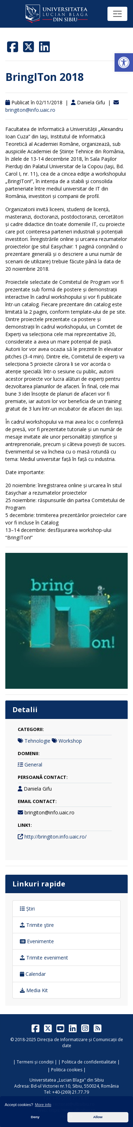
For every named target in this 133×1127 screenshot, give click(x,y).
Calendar (33, 974)
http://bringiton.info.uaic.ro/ (55, 836)
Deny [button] (35, 1117)
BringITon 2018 (44, 77)
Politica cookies (66, 1070)
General (33, 764)
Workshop (70, 740)
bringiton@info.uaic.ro (30, 109)
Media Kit (34, 990)
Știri (27, 908)
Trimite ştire (37, 925)
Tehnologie (37, 740)
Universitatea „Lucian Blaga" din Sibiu (66, 1080)
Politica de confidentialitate (89, 1062)
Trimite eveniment (44, 957)
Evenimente (37, 941)
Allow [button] (97, 1117)
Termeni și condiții (35, 1062)
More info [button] (43, 1105)
